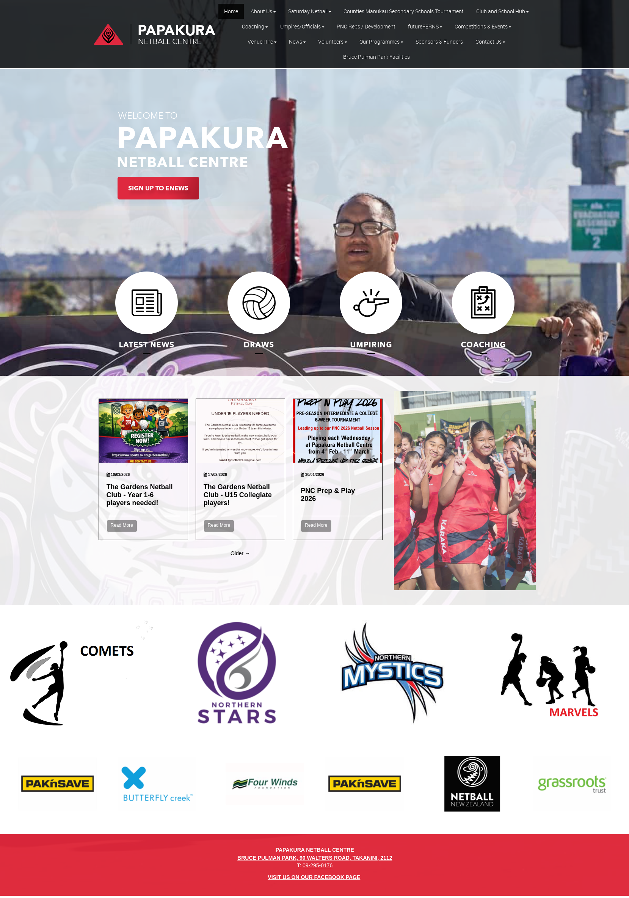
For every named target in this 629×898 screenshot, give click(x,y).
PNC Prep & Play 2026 (328, 494)
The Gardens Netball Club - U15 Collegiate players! (238, 495)
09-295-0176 (318, 865)
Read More (122, 525)
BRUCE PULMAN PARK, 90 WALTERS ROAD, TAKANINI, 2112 (314, 858)
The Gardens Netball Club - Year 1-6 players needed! (140, 495)
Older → (240, 553)
